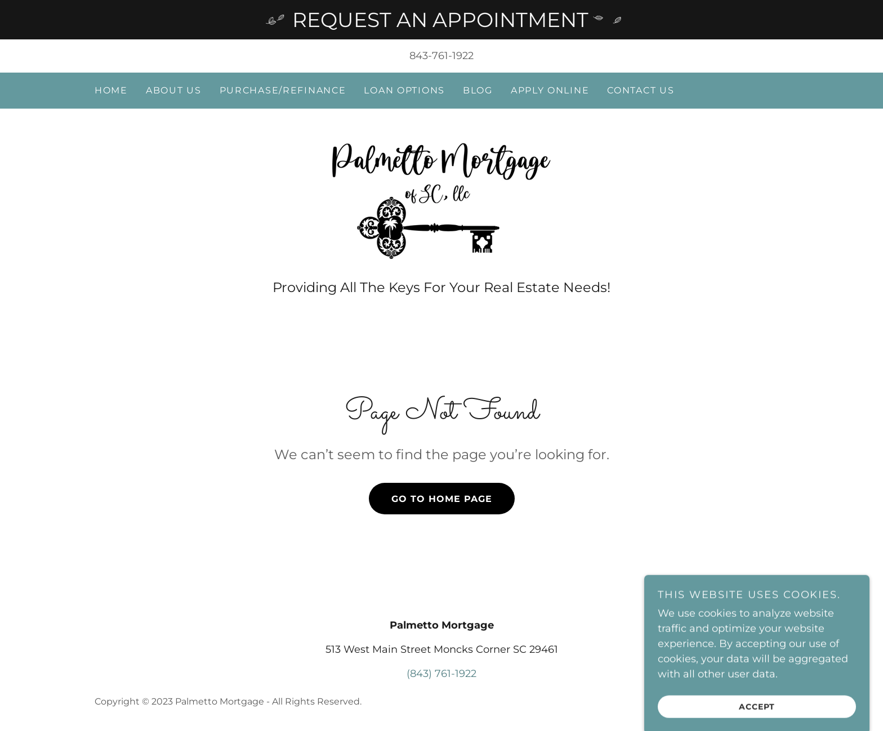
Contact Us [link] (640, 90)
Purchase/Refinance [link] (283, 90)
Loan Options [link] (404, 90)
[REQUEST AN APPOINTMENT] (441, 20)
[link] (441, 200)
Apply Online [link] (550, 90)
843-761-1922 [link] (441, 56)
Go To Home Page (441, 499)
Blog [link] (478, 90)
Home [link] (111, 90)
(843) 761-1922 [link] (441, 673)
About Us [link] (174, 90)
